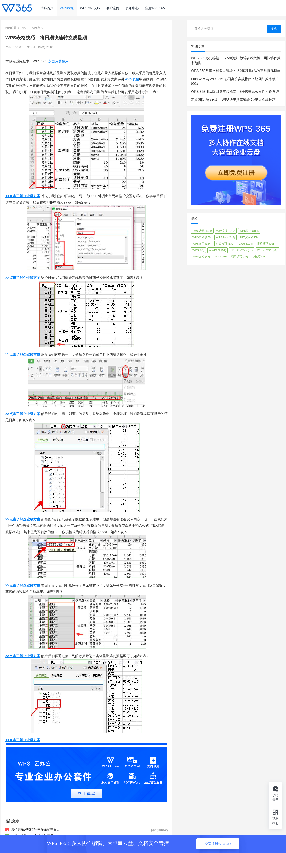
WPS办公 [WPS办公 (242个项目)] (225, 237)
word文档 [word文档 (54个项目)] (217, 250)
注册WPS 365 (155, 8)
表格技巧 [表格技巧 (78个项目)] (265, 243)
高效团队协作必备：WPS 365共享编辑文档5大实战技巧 (233, 100)
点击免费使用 (58, 61)
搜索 (273, 28)
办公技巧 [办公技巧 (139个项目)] (225, 243)
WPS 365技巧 (90, 8)
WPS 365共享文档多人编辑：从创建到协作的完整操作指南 (236, 71)
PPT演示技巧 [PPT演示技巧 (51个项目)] (241, 250)
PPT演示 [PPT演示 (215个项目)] (248, 237)
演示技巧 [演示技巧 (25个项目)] (239, 256)
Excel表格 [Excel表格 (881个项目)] (202, 230)
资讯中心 (132, 8)
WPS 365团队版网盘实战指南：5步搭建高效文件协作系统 (235, 91)
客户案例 (112, 8)
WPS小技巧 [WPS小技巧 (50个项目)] (267, 250)
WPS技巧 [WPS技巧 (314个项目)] (249, 230)
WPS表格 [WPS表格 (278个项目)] (202, 237)
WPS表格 (131, 79)
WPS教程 (67, 8)
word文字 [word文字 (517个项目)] (225, 230)
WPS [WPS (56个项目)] (198, 250)
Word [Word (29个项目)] (220, 256)
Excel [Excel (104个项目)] (246, 243)
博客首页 (47, 8)
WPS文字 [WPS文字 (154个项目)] (202, 243)
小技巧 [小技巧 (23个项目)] (259, 256)
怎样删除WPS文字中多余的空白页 (35, 829)
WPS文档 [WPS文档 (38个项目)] (201, 256)
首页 (24, 27)
